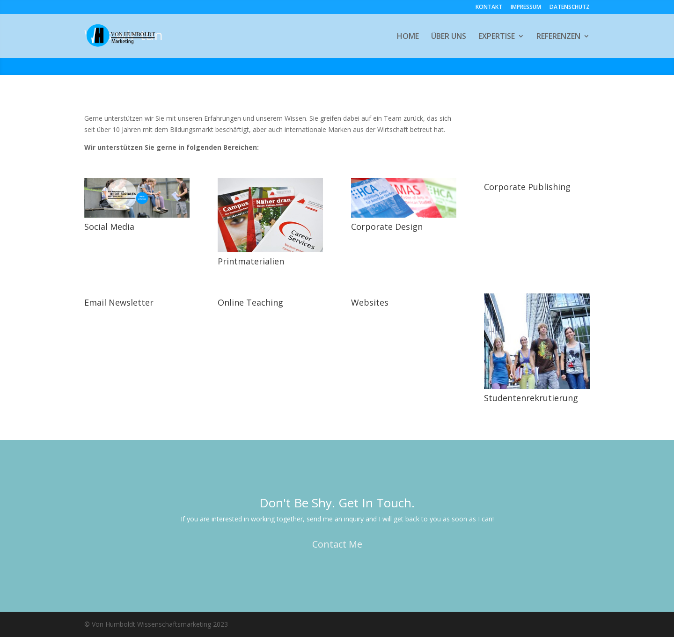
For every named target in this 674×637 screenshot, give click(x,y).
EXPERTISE (496, 37)
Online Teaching (250, 302)
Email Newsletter (119, 302)
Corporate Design (387, 226)
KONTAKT (489, 7)
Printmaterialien (251, 261)
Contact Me (337, 544)
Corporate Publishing (527, 186)
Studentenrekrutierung (531, 397)
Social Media (109, 226)
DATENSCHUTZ (569, 7)
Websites (369, 302)
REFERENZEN (558, 37)
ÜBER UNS (448, 37)
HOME (408, 37)
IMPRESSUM (526, 7)
